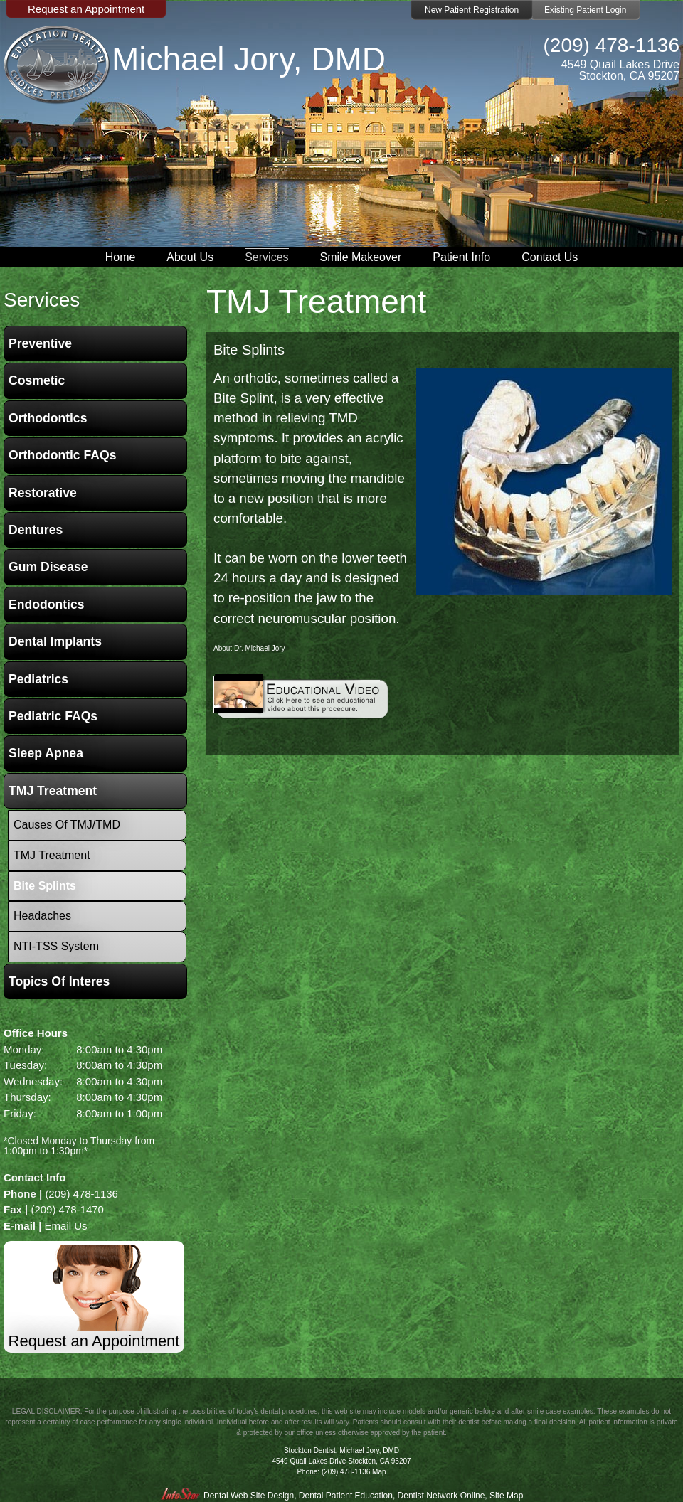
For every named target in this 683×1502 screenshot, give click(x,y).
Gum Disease (48, 567)
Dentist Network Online (441, 1496)
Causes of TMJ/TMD (67, 825)
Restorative (43, 493)
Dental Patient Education (346, 1496)
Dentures (36, 530)
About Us (189, 257)
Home (120, 257)
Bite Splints (249, 350)
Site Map (506, 1496)
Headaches (42, 916)
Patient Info (461, 257)
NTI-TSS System (56, 946)
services (42, 300)
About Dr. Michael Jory (249, 648)
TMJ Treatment (53, 791)
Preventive (40, 343)
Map (379, 1472)
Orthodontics (48, 418)
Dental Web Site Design (248, 1496)
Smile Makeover (361, 257)
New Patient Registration (472, 10)
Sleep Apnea (46, 753)
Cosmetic (37, 380)
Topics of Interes (59, 981)
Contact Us (549, 257)
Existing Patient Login (585, 10)
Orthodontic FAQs (63, 455)
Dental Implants (55, 641)
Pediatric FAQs (53, 716)
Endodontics (47, 604)
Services (266, 257)
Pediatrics (38, 679)
